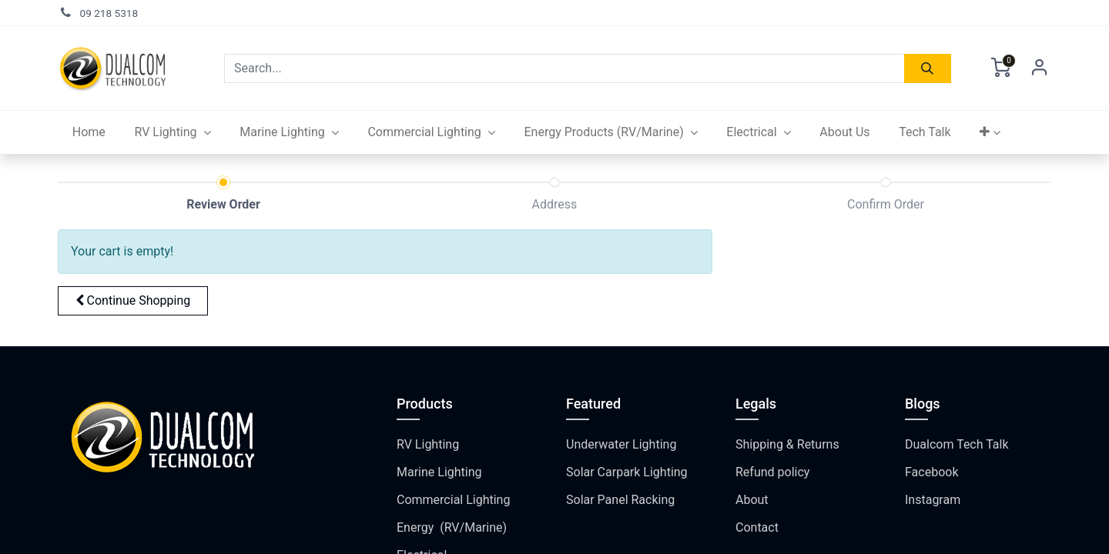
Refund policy (772, 472)
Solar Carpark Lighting (627, 472)
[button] (990, 132)
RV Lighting (428, 444)
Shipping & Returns (787, 444)
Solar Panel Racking (620, 499)
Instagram (932, 499)
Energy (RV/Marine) (452, 527)
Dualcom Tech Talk (957, 444)
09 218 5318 (109, 13)
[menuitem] (89, 132)
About (752, 499)
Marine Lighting (439, 472)
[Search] (927, 68)
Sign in (1039, 68)
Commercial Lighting (453, 499)
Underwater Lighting (621, 444)
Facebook (931, 472)
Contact (757, 527)
